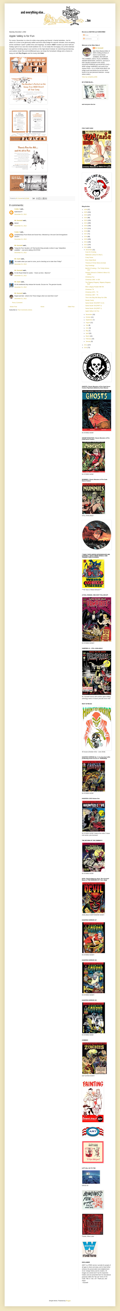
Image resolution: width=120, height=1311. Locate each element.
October (88, 317)
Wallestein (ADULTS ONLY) (93, 255)
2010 (86, 347)
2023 (86, 217)
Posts (85, 35)
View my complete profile (89, 77)
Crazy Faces (89, 257)
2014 (86, 242)
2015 (86, 239)
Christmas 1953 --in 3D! (92, 279)
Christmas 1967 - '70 (91, 295)
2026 (86, 209)
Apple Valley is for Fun (92, 311)
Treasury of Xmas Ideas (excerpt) (95, 263)
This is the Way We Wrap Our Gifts (96, 297)
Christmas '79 (89, 289)
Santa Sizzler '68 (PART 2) (93, 305)
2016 (86, 236)
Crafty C (17, 209)
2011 (86, 345)
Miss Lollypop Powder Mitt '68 (94, 287)
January (88, 341)
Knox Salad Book (90, 260)
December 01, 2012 (20, 214)
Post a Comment (17, 302)
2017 (86, 234)
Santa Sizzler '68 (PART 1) (93, 308)
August (88, 322)
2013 (86, 244)
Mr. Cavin (17, 259)
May (87, 331)
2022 (86, 220)
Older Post (71, 306)
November (89, 314)
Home (42, 306)
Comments (87, 39)
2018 (86, 231)
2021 (86, 223)
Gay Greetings (89, 265)
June (87, 328)
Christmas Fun (89, 277)
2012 (86, 247)
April (87, 333)
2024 (86, 215)
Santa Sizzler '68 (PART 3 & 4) (94, 303)
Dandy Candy (89, 300)
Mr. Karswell (18, 220)
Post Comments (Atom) (25, 310)
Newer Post (13, 306)
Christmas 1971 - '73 (91, 292)
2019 (86, 228)
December (89, 250)
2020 (86, 226)
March (88, 336)
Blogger (68, 1301)
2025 (86, 212)
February (89, 339)
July (87, 325)
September (89, 320)
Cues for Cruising (90, 252)
